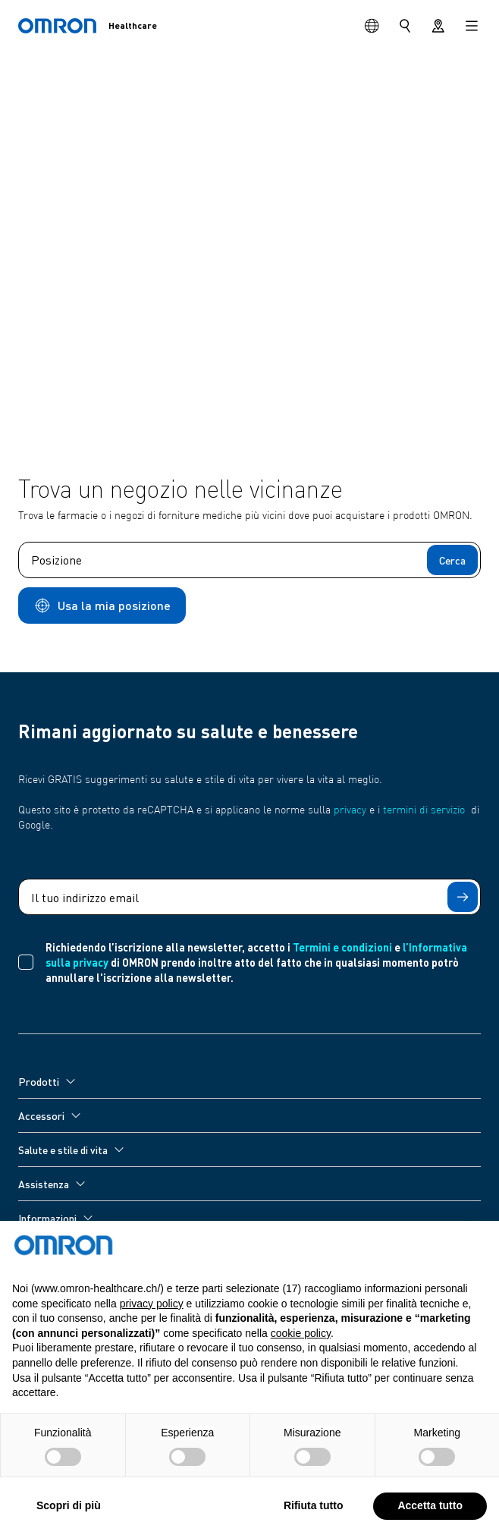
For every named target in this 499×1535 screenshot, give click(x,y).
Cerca (452, 560)
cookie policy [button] (301, 1366)
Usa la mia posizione (102, 605)
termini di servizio (424, 810)
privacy (350, 810)
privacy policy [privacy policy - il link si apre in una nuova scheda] (152, 1337)
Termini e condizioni (342, 947)
